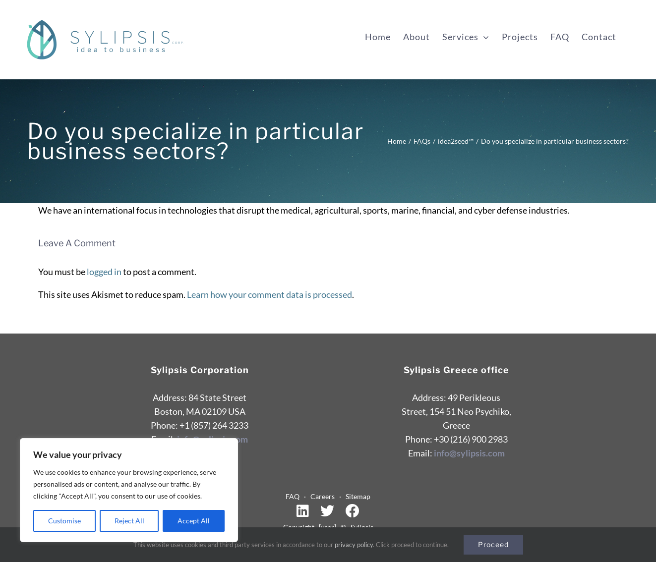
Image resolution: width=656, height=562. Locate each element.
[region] (129, 490)
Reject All (129, 520)
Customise (64, 520)
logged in (104, 271)
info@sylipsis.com (469, 453)
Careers (324, 496)
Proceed (493, 544)
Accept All (194, 520)
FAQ (295, 496)
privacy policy (354, 545)
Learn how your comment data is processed (269, 294)
